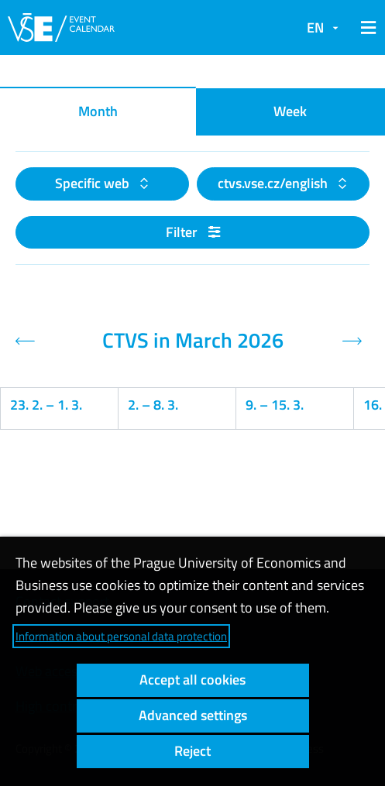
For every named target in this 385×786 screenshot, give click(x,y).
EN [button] (315, 27)
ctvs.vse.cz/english (274, 183)
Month (98, 111)
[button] (365, 27)
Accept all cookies (192, 679)
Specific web (93, 183)
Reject (192, 750)
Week (290, 111)
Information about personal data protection (121, 636)
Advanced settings (193, 715)
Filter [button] (193, 231)
